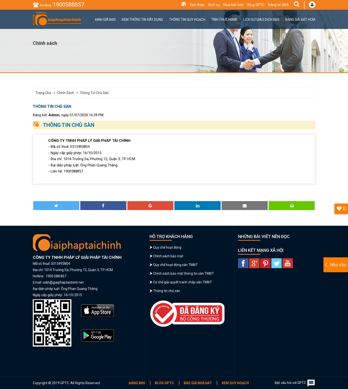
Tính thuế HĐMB (224, 19)
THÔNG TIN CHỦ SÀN (68, 125)
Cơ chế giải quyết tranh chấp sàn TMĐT (182, 282)
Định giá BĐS (105, 19)
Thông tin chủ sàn (94, 93)
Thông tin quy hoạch (187, 19)
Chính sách (65, 93)
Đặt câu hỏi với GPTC (295, 383)
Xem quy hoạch (235, 383)
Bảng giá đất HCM (300, 19)
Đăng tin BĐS (278, 5)
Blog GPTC (256, 5)
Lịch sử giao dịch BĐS (261, 19)
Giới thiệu (197, 5)
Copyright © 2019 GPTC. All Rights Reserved (66, 383)
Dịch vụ (214, 5)
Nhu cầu (338, 264)
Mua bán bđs (233, 5)
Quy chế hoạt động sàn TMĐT (175, 265)
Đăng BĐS (137, 383)
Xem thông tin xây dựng (142, 19)
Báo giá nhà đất (198, 383)
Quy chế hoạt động (167, 247)
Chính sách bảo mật (168, 256)
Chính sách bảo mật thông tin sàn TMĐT (183, 273)
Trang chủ (43, 93)
